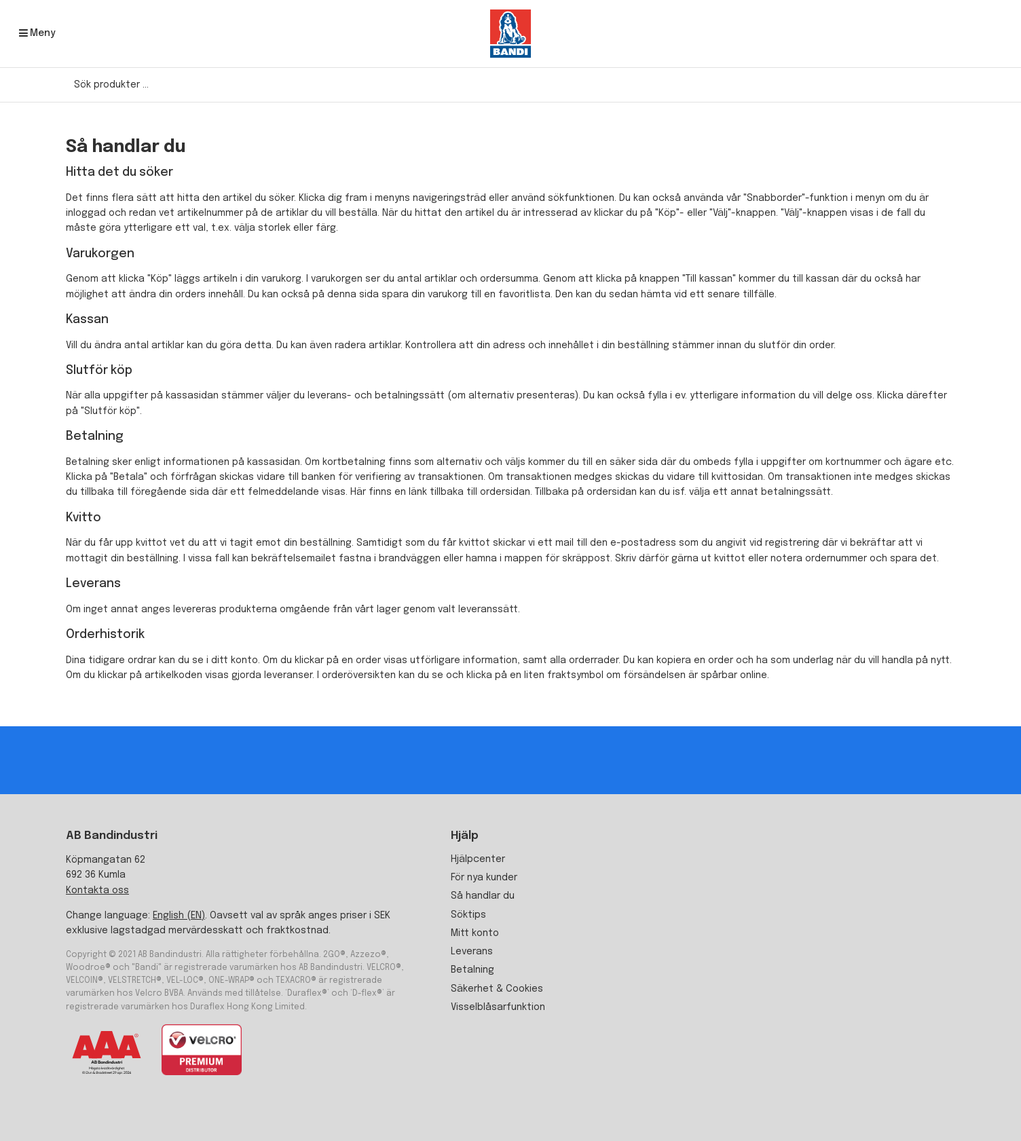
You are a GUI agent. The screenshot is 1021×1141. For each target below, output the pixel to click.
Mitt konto (475, 933)
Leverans (472, 951)
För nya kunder (484, 877)
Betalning (472, 970)
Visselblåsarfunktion (498, 1007)
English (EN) (179, 915)
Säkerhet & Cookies (497, 989)
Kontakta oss (97, 890)
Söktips (468, 915)
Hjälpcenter (478, 859)
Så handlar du (483, 896)
